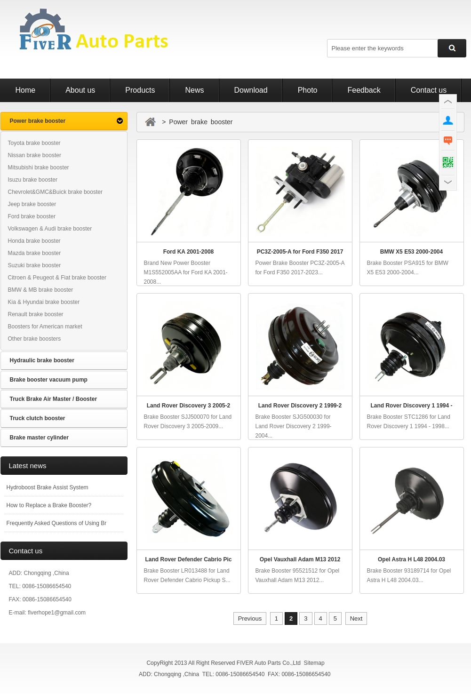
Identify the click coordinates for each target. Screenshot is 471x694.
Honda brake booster (34, 241)
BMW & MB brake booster (40, 290)
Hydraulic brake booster (42, 360)
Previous (250, 618)
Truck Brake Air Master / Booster (53, 399)
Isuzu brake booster (32, 179)
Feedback (363, 90)
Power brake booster (38, 121)
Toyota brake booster (34, 143)
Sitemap (314, 663)
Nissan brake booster (34, 155)
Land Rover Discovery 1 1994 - (411, 405)
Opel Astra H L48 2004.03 (411, 559)
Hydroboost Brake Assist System (47, 487)
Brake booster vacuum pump (49, 379)
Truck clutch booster (37, 418)
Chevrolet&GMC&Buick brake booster (55, 192)
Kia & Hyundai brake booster (44, 302)
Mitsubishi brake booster (38, 167)
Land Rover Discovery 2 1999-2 (300, 405)
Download (251, 90)
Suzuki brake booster (34, 265)
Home (26, 90)
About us (80, 90)
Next (356, 618)
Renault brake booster (36, 314)
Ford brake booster (32, 216)
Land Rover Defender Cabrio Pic (188, 559)
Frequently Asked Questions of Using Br (57, 523)
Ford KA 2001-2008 (188, 251)
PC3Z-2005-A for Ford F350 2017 (300, 251)
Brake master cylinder (39, 437)
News (194, 90)
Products (140, 90)
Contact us (429, 90)
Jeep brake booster (32, 204)
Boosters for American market (45, 326)
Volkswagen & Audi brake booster (50, 228)
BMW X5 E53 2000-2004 (411, 251)
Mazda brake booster (34, 253)
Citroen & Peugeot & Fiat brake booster (57, 277)
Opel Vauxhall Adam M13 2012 (300, 559)
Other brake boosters (34, 338)
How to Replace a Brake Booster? (49, 505)
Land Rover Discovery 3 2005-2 (188, 405)
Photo (308, 90)
